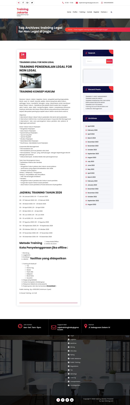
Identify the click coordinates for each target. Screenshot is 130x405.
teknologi (73, 374)
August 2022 (92, 204)
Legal (72, 336)
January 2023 (92, 185)
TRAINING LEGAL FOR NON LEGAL (36, 62)
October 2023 (92, 150)
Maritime (73, 343)
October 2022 (92, 197)
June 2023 (91, 165)
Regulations (74, 366)
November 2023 (93, 146)
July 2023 (91, 161)
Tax (71, 370)
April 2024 (91, 134)
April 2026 (91, 126)
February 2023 (92, 181)
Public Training (75, 362)
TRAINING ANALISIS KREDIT (94, 98)
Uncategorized (75, 385)
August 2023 (92, 157)
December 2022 (93, 189)
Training (82, 12)
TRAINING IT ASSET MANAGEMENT (96, 96)
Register (96, 12)
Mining (72, 347)
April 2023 (91, 173)
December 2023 (93, 142)
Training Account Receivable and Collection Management (97, 108)
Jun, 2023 (22, 55)
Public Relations (75, 358)
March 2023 (92, 177)
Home (69, 12)
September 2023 (93, 154)
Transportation (75, 381)
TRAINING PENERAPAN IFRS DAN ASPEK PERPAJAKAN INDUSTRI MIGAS (98, 101)
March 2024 (92, 138)
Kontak (89, 12)
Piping (72, 355)
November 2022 (93, 193)
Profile (75, 12)
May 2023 (91, 169)
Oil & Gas (73, 351)
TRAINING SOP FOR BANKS (94, 104)
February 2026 (93, 130)
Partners (104, 12)
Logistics (73, 339)
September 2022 (93, 201)
